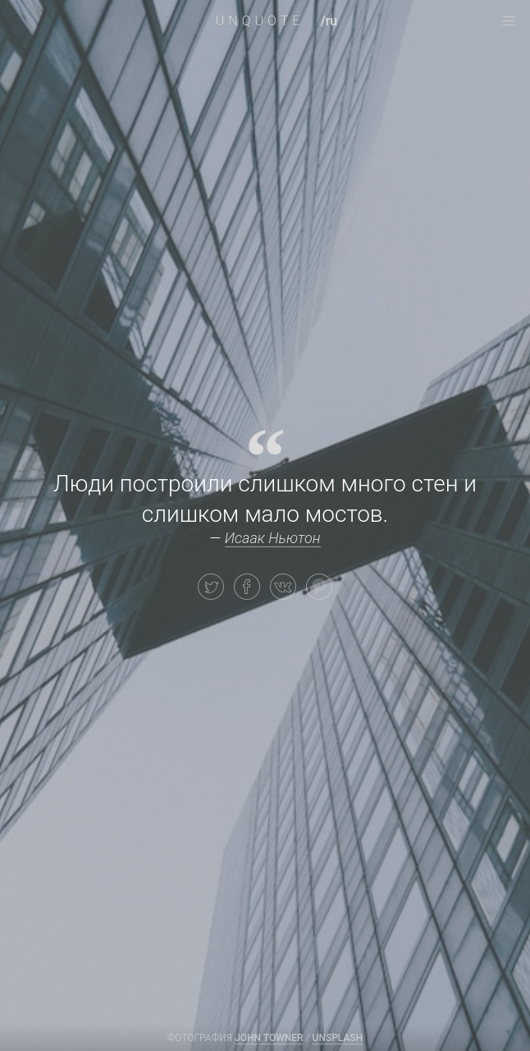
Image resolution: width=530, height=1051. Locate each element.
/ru (328, 21)
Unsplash (338, 1038)
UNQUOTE (260, 21)
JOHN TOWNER (269, 1038)
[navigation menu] (508, 21)
